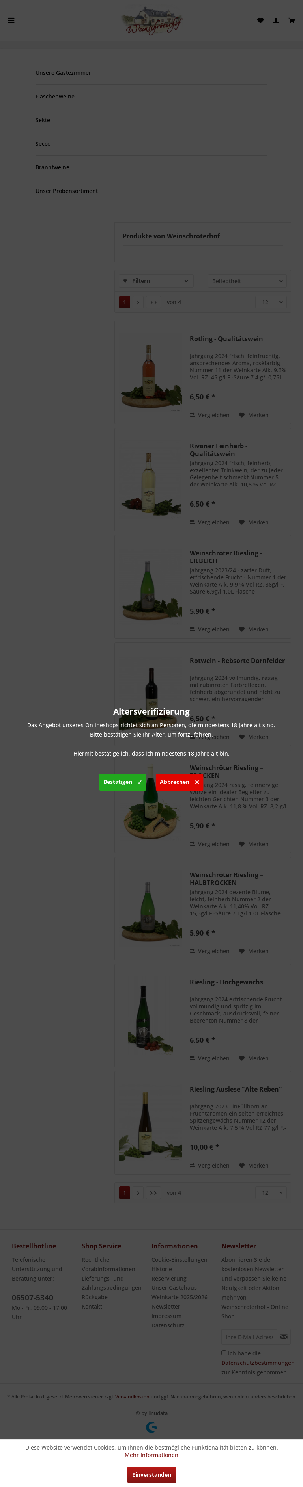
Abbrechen (179, 780)
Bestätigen (122, 780)
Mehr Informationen (151, 1455)
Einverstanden (151, 1474)
